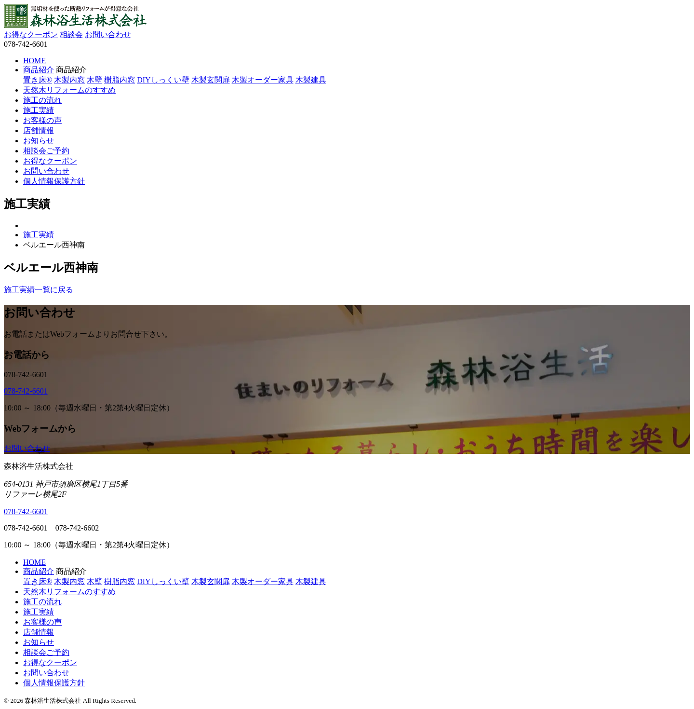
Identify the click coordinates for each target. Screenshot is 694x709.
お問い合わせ (108, 34)
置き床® (37, 80)
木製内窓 (69, 80)
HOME (34, 60)
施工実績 (38, 110)
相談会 (71, 34)
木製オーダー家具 (263, 80)
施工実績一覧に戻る (38, 290)
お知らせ (38, 140)
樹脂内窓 (119, 80)
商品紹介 (38, 70)
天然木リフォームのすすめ (69, 90)
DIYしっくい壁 (163, 80)
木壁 (94, 80)
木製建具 (310, 80)
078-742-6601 (26, 391)
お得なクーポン (31, 34)
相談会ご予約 (46, 151)
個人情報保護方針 (54, 181)
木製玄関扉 (210, 80)
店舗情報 (38, 130)
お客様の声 (42, 120)
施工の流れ (42, 100)
